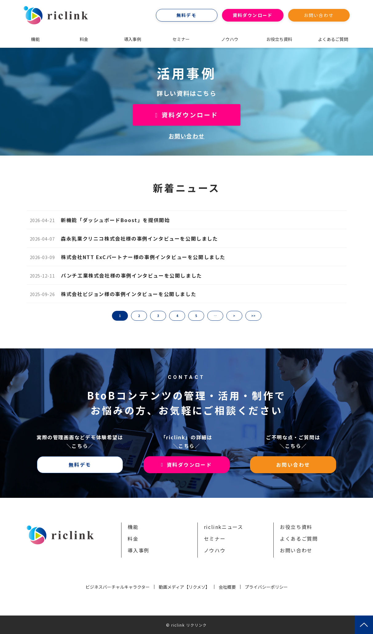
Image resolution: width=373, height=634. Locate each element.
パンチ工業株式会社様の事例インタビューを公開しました (131, 275)
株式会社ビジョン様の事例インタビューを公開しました (128, 294)
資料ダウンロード (252, 15)
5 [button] (196, 315)
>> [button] (253, 315)
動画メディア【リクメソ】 (184, 587)
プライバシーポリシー (266, 587)
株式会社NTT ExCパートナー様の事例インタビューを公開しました (143, 257)
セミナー (181, 39)
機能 (35, 39)
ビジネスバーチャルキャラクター (117, 587)
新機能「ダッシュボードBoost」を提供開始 (115, 220)
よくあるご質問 (333, 39)
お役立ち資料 (279, 39)
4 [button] (177, 315)
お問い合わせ (319, 15)
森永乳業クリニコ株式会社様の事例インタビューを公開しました (139, 238)
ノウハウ (229, 39)
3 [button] (158, 315)
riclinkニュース (223, 526)
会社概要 (227, 587)
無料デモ (186, 15)
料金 (84, 39)
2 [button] (139, 315)
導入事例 (132, 39)
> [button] (234, 315)
